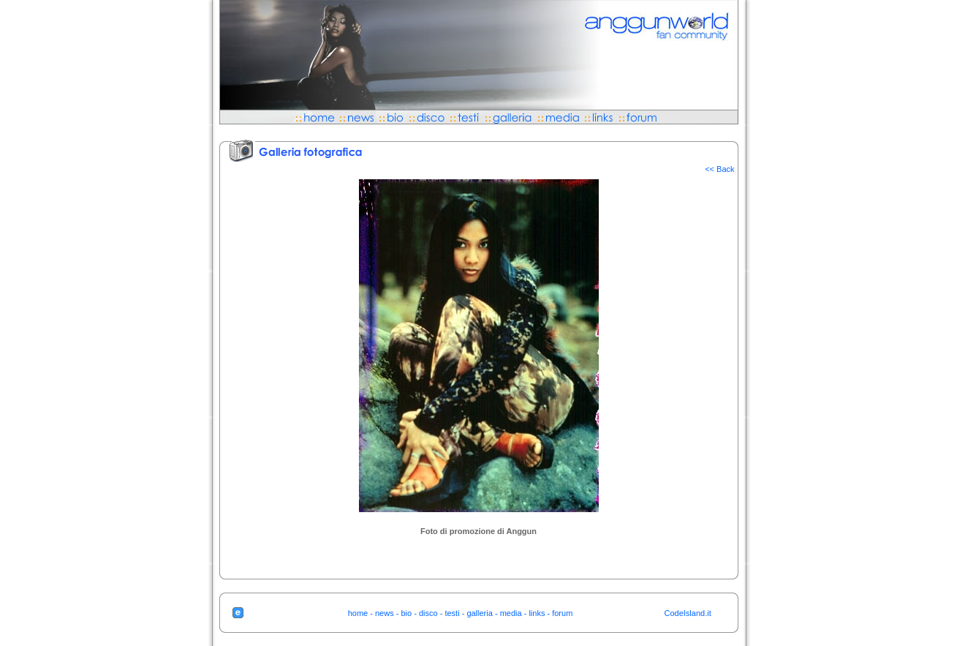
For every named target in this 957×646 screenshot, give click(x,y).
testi (452, 613)
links (537, 613)
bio (406, 613)
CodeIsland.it (688, 613)
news (384, 613)
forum (562, 613)
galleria (479, 613)
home (358, 613)
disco (428, 613)
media (511, 613)
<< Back (719, 169)
